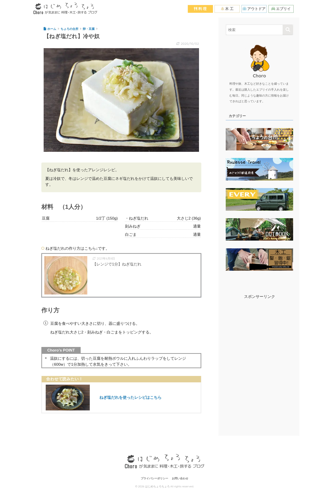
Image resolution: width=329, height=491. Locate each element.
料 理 (200, 9)
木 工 (227, 9)
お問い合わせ (180, 478)
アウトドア (254, 9)
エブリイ (281, 9)
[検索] (288, 30)
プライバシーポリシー (154, 478)
